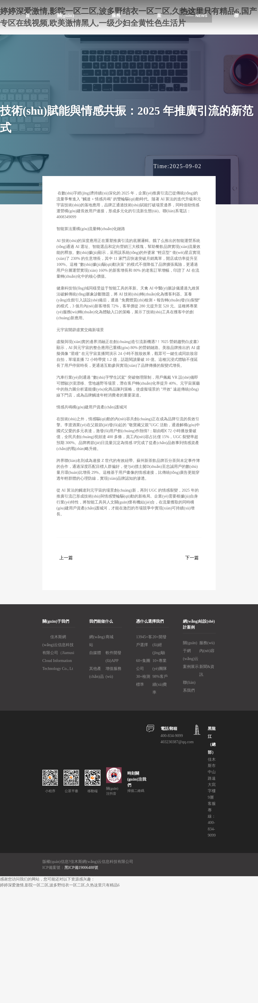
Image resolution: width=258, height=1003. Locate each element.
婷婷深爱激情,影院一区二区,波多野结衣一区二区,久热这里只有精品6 (60, 885)
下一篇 (192, 557)
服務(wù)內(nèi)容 (207, 647)
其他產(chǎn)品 (96, 672)
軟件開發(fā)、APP (113, 657)
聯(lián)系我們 (189, 686)
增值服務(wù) (113, 672)
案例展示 (191, 667)
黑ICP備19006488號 (81, 867)
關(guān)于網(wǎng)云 (190, 651)
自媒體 (95, 653)
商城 (109, 637)
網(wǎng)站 (97, 641)
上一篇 (66, 557)
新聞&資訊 (206, 671)
